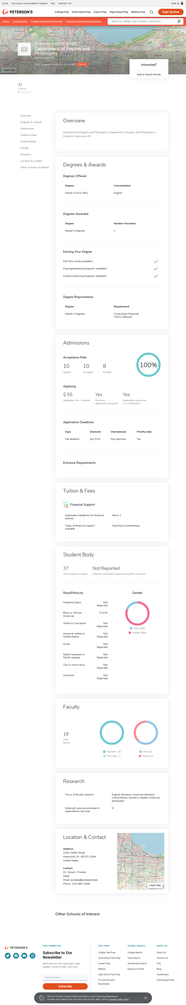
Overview (25, 115)
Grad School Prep (81, 12)
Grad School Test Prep (109, 958)
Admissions (27, 128)
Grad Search (134, 958)
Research (25, 154)
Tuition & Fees (28, 135)
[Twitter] (8, 956)
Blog (5, 3)
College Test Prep (106, 952)
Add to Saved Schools (149, 74)
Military (102, 969)
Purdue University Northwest (47, 21)
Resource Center (136, 969)
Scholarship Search (137, 963)
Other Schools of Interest (34, 167)
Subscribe (65, 986)
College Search (135, 952)
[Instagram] (32, 956)
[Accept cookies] (143, 997)
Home (6, 21)
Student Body (28, 141)
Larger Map (9, 70)
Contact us (64, 3)
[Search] (151, 12)
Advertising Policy (166, 980)
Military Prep (138, 12)
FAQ (53, 3)
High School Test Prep (109, 974)
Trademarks (163, 974)
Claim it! (82, 64)
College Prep (62, 12)
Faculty (24, 148)
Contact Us (162, 958)
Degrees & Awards (31, 122)
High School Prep (119, 12)
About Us (161, 952)
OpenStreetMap (164, 27)
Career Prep (100, 12)
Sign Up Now (170, 12)
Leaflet (147, 27)
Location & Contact (31, 161)
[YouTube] (24, 956)
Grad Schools (20, 21)
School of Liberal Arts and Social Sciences (89, 21)
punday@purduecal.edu (84, 880)
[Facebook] (16, 956)
